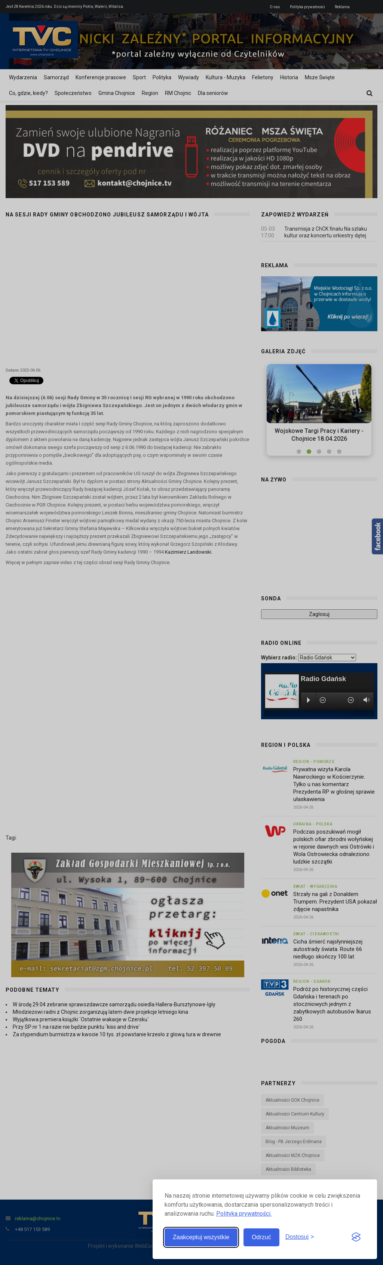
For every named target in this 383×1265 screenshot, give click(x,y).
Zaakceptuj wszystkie (201, 1237)
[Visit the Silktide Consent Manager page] (356, 1237)
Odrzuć (261, 1237)
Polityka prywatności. (244, 1213)
